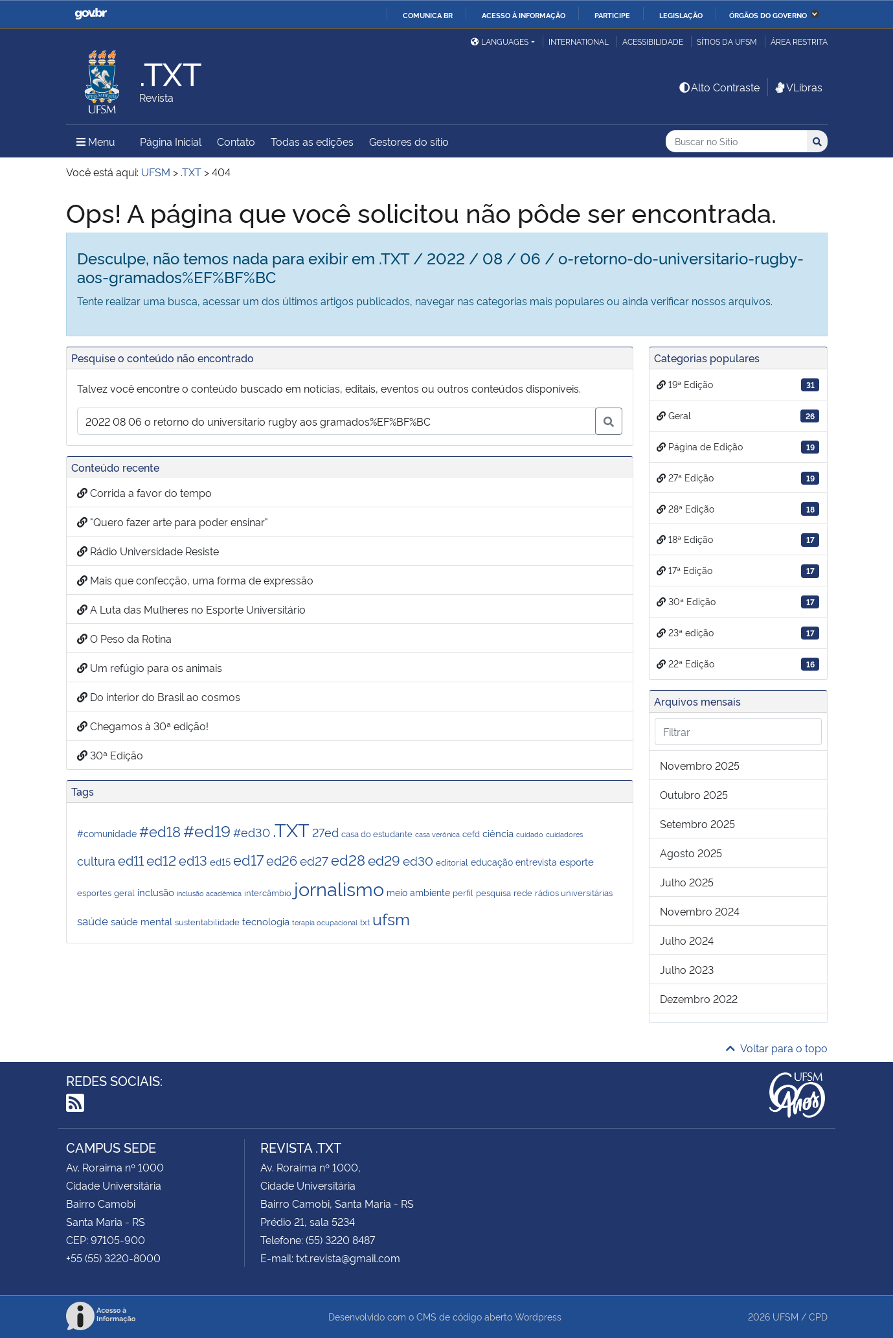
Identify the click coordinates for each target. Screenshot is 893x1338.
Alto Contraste (719, 87)
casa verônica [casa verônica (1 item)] (437, 834)
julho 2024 (687, 940)
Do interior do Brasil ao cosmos (158, 696)
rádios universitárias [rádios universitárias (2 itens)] (574, 892)
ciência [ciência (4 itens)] (498, 832)
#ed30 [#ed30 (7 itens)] (251, 832)
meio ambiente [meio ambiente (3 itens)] (418, 892)
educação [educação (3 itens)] (492, 861)
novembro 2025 (700, 765)
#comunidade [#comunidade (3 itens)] (107, 833)
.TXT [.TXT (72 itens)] (291, 829)
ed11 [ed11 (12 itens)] (131, 860)
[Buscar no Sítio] (736, 141)
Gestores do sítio (409, 141)
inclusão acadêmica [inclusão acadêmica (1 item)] (209, 893)
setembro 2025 (697, 823)
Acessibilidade (652, 41)
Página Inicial (170, 141)
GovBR (90, 14)
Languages (499, 41)
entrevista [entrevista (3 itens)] (536, 861)
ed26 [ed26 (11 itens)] (281, 860)
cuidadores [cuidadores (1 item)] (564, 834)
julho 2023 (687, 969)
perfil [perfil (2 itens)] (463, 892)
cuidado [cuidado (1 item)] (529, 834)
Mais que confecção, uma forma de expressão (195, 580)
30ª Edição (110, 755)
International (578, 41)
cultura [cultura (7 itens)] (96, 860)
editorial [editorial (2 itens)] (452, 862)
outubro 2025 (694, 794)
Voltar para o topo (777, 1048)
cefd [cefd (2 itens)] (471, 833)
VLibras (797, 87)
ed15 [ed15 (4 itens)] (220, 861)
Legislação (681, 15)
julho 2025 (687, 882)
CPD (818, 1316)
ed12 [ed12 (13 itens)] (161, 859)
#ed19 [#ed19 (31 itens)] (207, 829)
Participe (612, 15)
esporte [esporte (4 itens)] (577, 861)
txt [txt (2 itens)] (365, 921)
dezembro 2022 (699, 998)
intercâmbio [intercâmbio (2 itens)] (267, 892)
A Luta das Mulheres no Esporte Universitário (191, 609)
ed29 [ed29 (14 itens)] (384, 859)
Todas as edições (312, 141)
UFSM (785, 1316)
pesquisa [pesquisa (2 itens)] (493, 892)
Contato (236, 141)
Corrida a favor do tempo (144, 492)
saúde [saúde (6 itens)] (92, 920)
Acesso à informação (523, 15)
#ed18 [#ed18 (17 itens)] (160, 830)
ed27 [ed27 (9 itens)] (314, 860)
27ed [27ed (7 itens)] (325, 832)
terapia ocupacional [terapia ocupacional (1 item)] (324, 922)
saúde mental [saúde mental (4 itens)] (141, 921)
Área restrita (799, 41)
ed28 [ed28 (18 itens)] (348, 859)
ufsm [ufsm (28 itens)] (391, 918)
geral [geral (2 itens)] (124, 892)
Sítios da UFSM (727, 41)
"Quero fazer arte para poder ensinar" (172, 521)
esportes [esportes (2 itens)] (94, 892)
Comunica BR (428, 15)
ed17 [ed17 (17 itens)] (248, 859)
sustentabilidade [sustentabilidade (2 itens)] (207, 921)
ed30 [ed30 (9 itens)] (418, 860)
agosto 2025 (691, 853)
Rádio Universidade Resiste (148, 551)
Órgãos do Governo (768, 15)
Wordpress (538, 1316)
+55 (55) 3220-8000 (113, 1258)
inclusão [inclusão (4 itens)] (155, 891)
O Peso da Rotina (124, 638)
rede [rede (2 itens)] (523, 892)
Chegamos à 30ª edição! (143, 726)
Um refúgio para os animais (149, 667)
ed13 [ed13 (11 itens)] (193, 860)
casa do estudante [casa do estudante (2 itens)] (377, 833)
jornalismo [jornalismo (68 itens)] (339, 888)
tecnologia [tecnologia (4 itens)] (265, 921)
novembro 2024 (700, 911)
